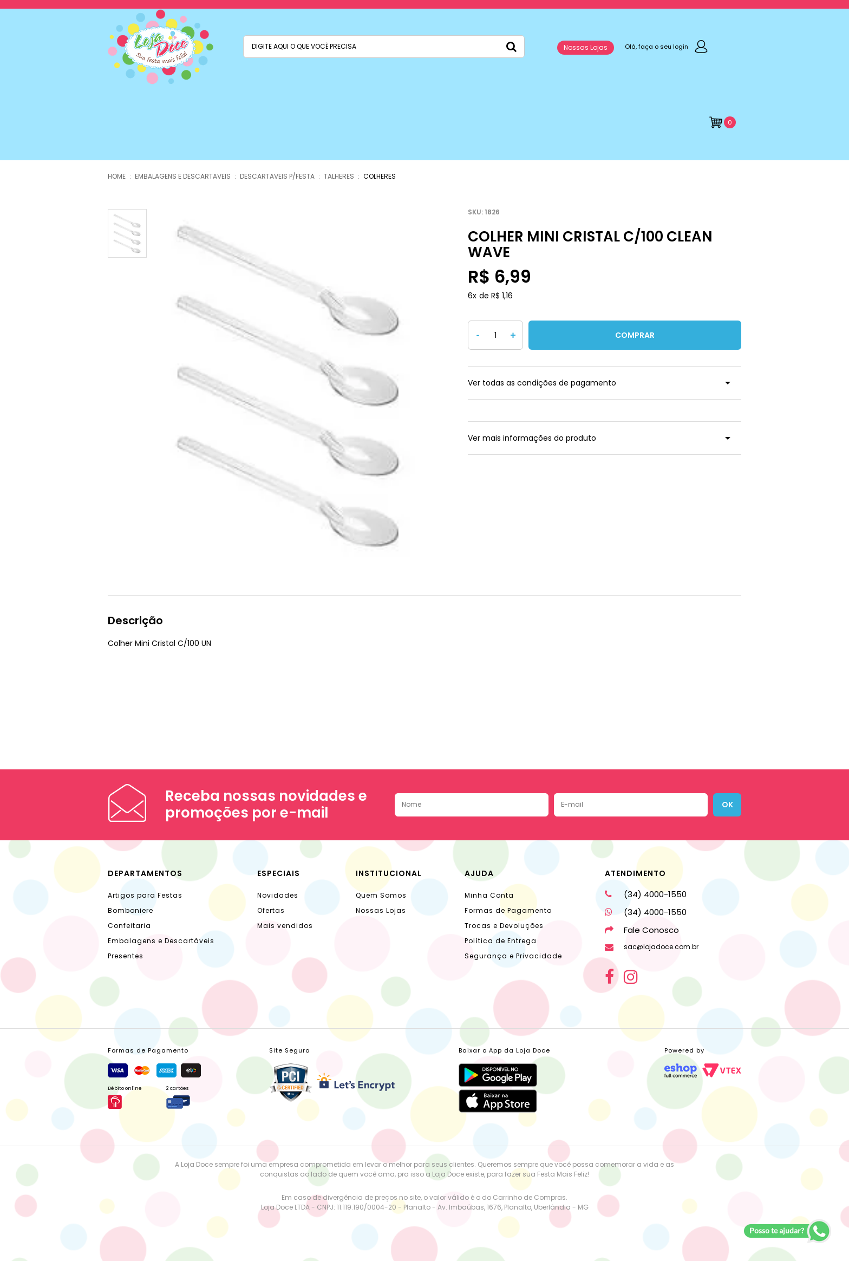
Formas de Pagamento (508, 910)
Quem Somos (381, 895)
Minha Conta (489, 895)
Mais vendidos (285, 925)
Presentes (125, 956)
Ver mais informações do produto (532, 438)
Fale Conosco (642, 930)
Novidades (277, 895)
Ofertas (271, 910)
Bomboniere (130, 910)
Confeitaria (129, 925)
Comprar (635, 335)
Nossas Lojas (586, 47)
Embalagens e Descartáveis (161, 940)
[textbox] (384, 46)
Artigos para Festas (145, 895)
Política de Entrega (501, 940)
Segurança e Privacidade (513, 956)
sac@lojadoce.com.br (651, 946)
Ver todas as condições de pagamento (542, 382)
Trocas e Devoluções (504, 925)
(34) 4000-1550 (646, 894)
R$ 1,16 (502, 295)
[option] (289, 384)
